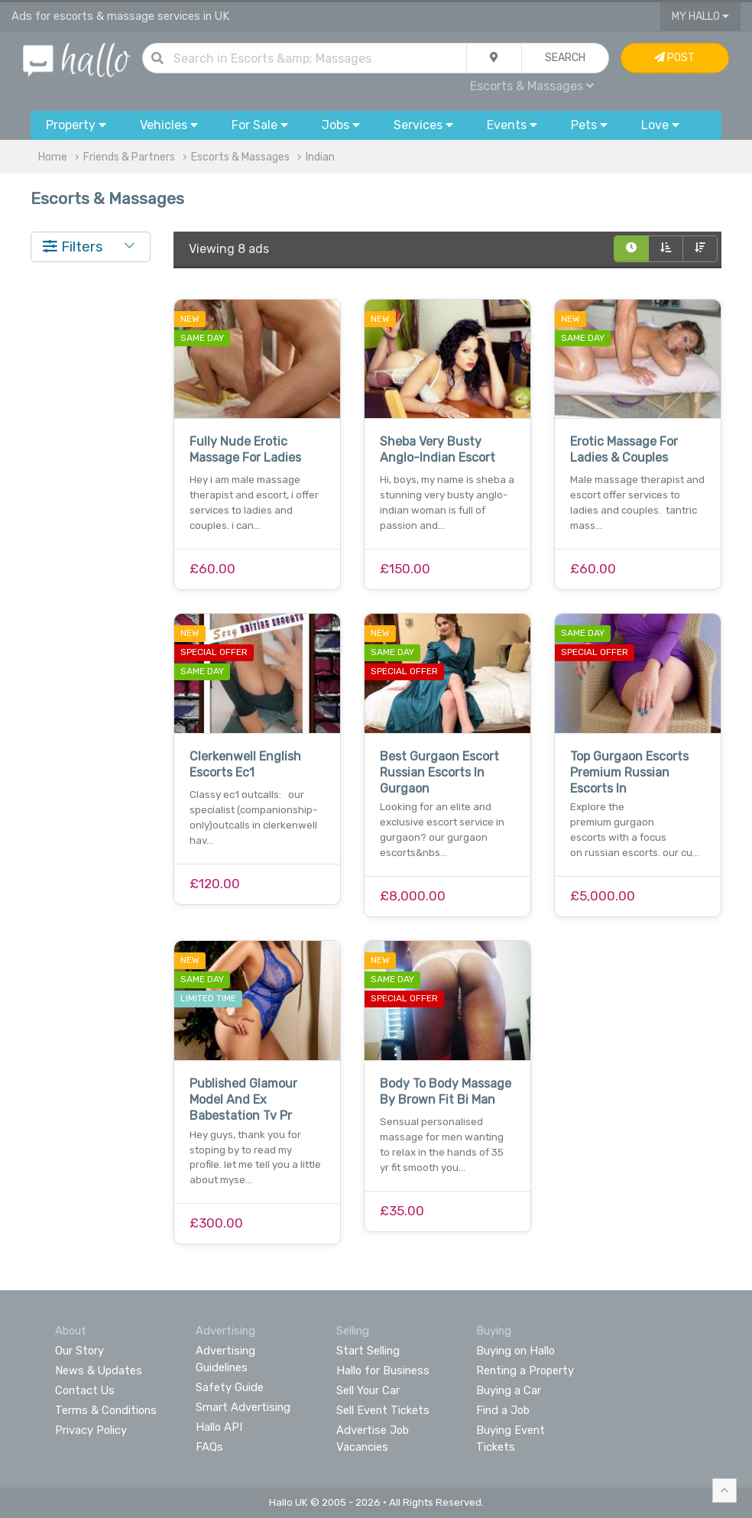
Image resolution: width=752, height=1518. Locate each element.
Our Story (79, 1350)
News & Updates (98, 1370)
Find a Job (503, 1410)
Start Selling (368, 1350)
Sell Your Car (368, 1390)
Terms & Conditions (106, 1410)
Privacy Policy (91, 1430)
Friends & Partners (129, 157)
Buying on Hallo (515, 1350)
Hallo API (219, 1427)
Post (674, 57)
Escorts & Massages (532, 86)
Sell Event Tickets (382, 1410)
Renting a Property (525, 1370)
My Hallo (700, 16)
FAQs (209, 1447)
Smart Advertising (243, 1407)
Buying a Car (508, 1390)
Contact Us (85, 1390)
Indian (320, 157)
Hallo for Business (382, 1370)
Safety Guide (230, 1387)
